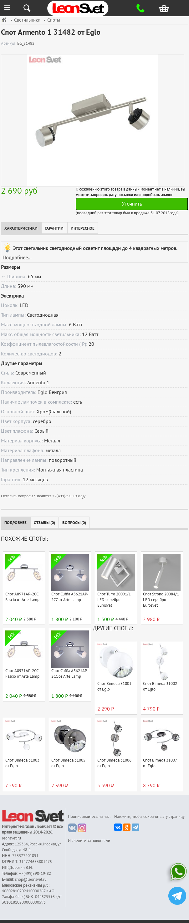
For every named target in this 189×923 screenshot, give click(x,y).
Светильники (27, 20)
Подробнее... (17, 258)
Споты (53, 20)
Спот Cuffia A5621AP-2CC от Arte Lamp (70, 597)
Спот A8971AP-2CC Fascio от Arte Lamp (22, 597)
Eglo (43, 392)
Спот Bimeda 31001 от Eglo (114, 686)
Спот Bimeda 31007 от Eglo (160, 763)
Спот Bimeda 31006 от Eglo (114, 763)
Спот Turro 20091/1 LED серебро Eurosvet (114, 600)
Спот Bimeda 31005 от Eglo (68, 763)
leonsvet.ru (11, 838)
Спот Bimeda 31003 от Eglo (22, 763)
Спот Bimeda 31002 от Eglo (160, 686)
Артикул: (9, 43)
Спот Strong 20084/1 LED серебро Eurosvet (161, 600)
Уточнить (132, 204)
